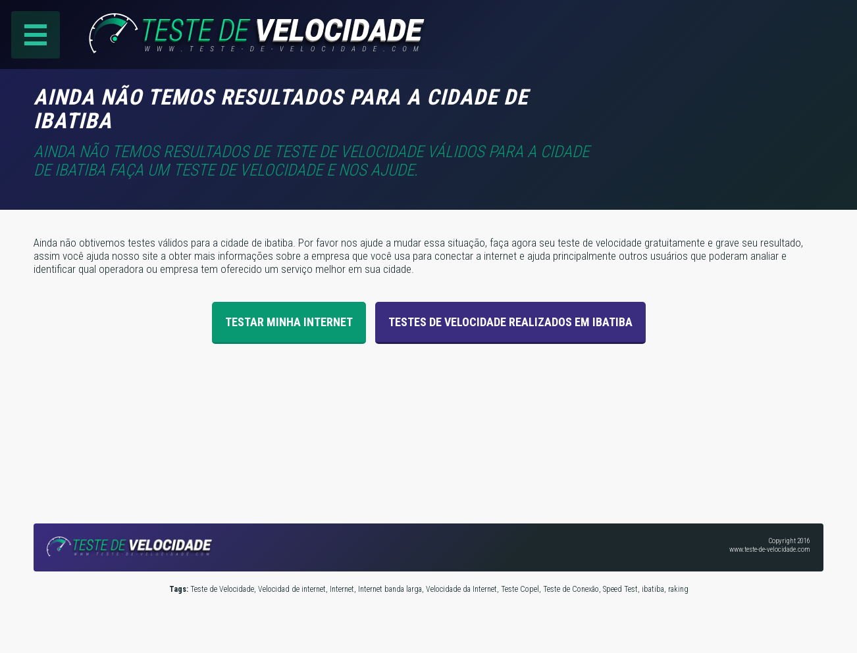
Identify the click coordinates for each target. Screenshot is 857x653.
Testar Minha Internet (289, 322)
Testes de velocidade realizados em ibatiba (510, 322)
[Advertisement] (712, 104)
